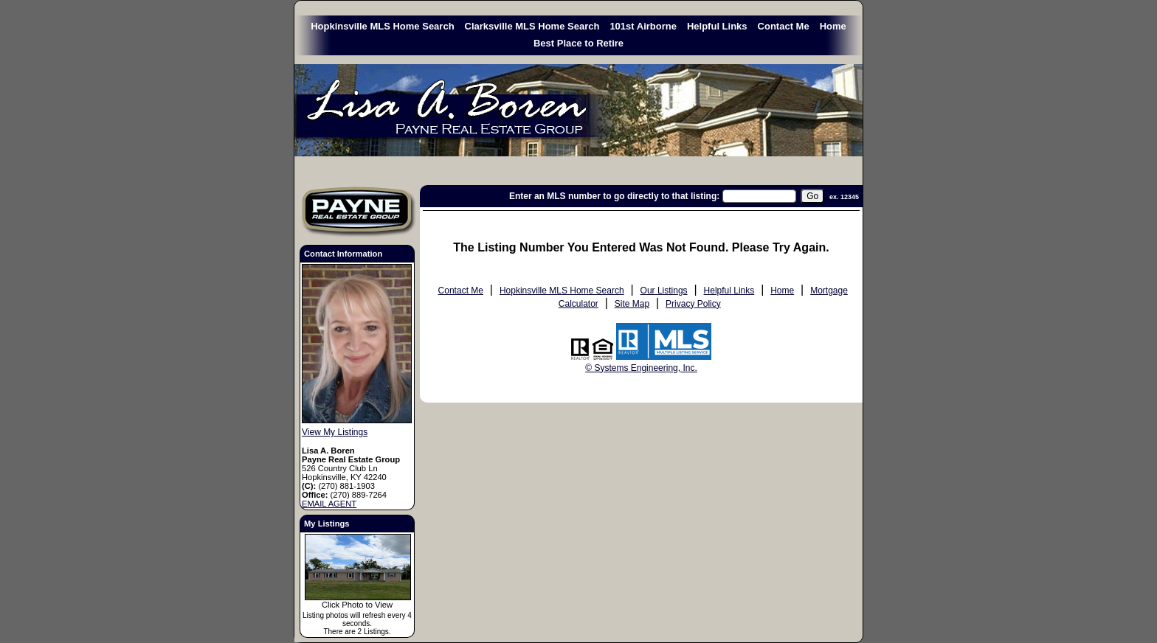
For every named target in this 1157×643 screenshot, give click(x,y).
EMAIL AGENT (329, 503)
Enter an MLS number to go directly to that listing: (614, 196)
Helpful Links (717, 26)
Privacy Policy (693, 304)
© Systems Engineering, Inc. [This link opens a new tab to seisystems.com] (641, 368)
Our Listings (664, 290)
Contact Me (783, 26)
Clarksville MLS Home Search (532, 26)
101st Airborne (643, 26)
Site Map (632, 304)
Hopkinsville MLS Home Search (382, 26)
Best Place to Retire (578, 43)
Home (833, 26)
